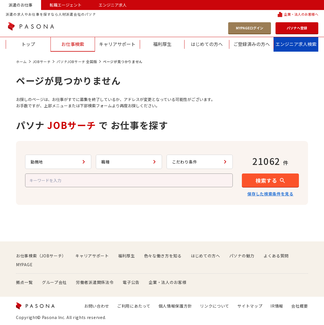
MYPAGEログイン (249, 27)
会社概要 (299, 306)
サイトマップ (249, 306)
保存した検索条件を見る (270, 194)
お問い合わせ (96, 306)
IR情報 (276, 306)
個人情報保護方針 (175, 306)
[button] (270, 180)
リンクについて (214, 306)
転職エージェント (66, 5)
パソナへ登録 (297, 27)
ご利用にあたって (134, 306)
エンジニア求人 (113, 5)
